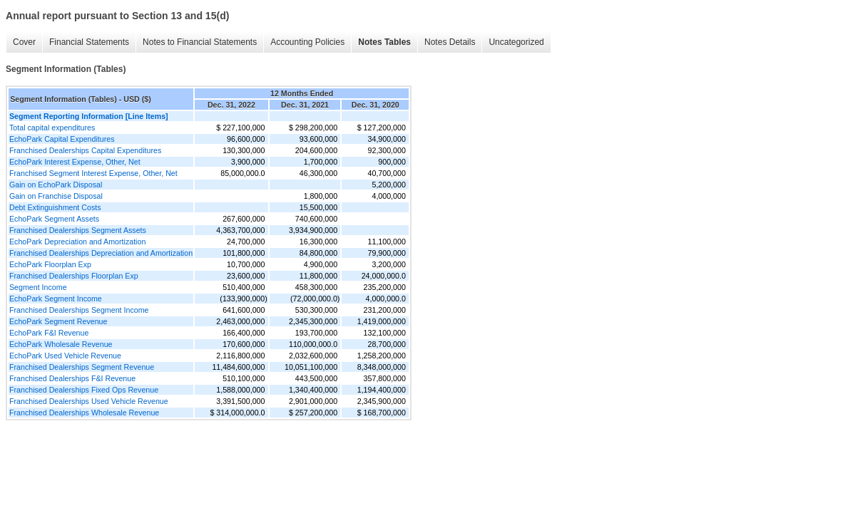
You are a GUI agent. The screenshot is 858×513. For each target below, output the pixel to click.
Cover (24, 42)
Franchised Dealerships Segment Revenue (81, 367)
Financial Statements (89, 42)
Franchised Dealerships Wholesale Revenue (84, 412)
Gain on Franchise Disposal (56, 196)
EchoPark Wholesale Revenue (61, 344)
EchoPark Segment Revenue (58, 321)
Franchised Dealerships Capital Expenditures (85, 150)
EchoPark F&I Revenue (48, 332)
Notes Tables (384, 42)
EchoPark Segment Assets (54, 218)
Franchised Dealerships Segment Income (78, 310)
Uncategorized (516, 42)
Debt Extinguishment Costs (55, 207)
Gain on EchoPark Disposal (55, 184)
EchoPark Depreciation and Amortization (77, 241)
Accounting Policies (307, 42)
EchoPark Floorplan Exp (50, 264)
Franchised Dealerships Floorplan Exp (73, 275)
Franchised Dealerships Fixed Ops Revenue (83, 389)
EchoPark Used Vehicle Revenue (65, 355)
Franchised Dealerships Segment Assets (77, 230)
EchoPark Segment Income (55, 298)
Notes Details (449, 42)
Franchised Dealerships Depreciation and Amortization (101, 253)
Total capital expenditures (52, 127)
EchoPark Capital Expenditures (62, 139)
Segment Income (38, 287)
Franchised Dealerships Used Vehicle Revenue (88, 401)
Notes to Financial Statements (200, 42)
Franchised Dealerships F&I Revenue (72, 378)
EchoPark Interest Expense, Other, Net (75, 161)
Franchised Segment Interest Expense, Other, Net (93, 173)
